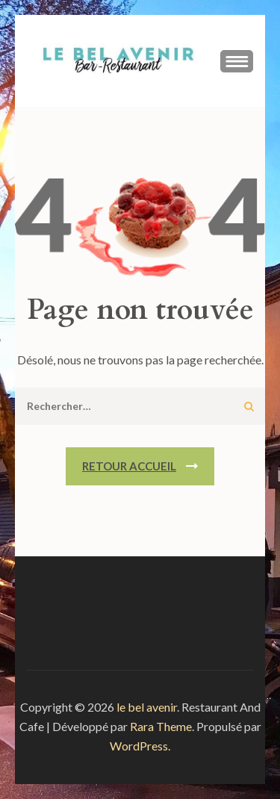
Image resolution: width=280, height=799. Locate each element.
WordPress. (140, 746)
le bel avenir (146, 707)
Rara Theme (161, 726)
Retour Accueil (129, 466)
